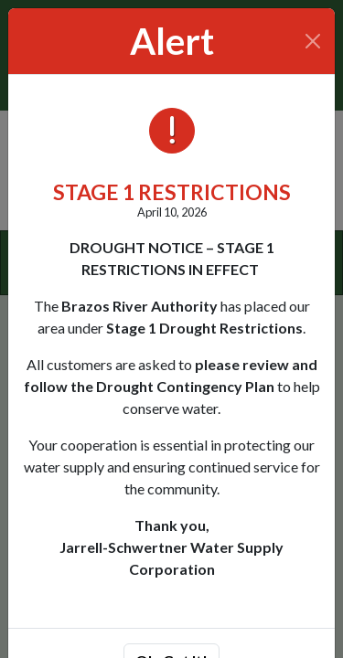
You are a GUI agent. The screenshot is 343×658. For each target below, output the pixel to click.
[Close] (313, 41)
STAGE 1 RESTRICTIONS (172, 192)
